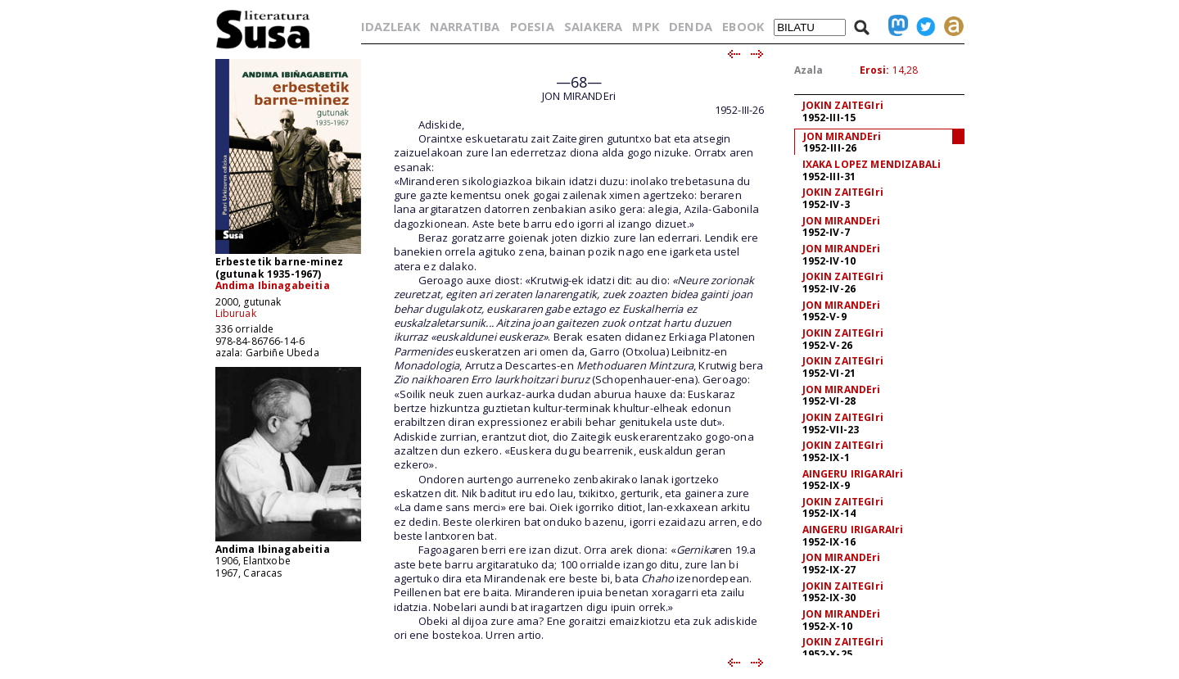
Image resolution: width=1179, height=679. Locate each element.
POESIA (532, 26)
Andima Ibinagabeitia (272, 285)
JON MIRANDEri (842, 136)
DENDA (690, 26)
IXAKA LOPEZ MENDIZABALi (872, 164)
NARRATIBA (464, 26)
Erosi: (875, 70)
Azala (809, 70)
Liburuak (235, 313)
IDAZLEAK (390, 26)
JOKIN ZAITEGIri (842, 105)
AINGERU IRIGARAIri (853, 474)
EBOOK (743, 26)
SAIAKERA (593, 26)
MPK (645, 26)
